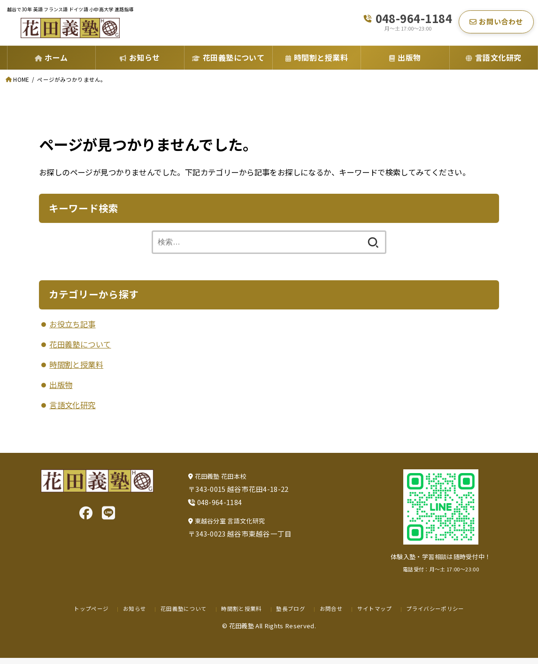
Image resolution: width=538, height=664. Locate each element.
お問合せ (331, 614)
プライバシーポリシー (438, 614)
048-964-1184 (414, 21)
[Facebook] (85, 518)
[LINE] (108, 518)
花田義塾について (80, 350)
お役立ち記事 (72, 330)
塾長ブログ (291, 614)
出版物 (60, 390)
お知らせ (131, 614)
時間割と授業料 (76, 370)
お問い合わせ (496, 25)
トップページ (87, 614)
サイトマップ (375, 614)
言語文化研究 (72, 411)
